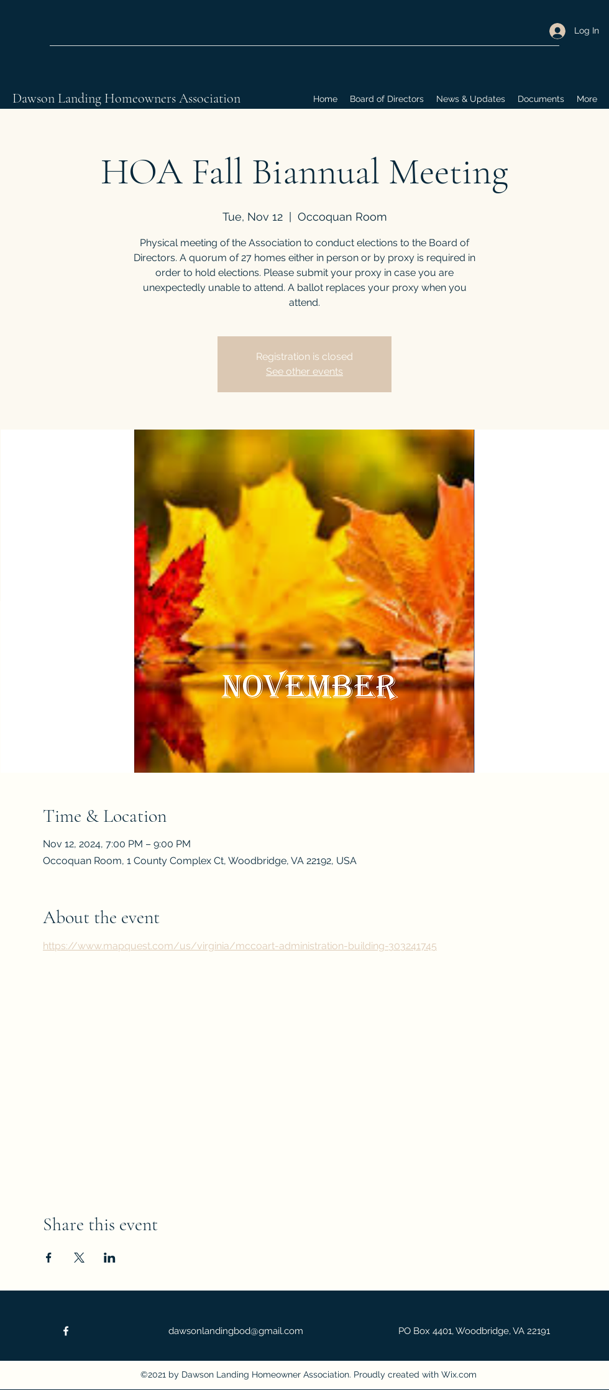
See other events (304, 371)
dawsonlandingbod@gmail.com (235, 1331)
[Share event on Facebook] (49, 1258)
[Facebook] (66, 1331)
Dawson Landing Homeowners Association (126, 98)
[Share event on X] (79, 1258)
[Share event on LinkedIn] (110, 1258)
